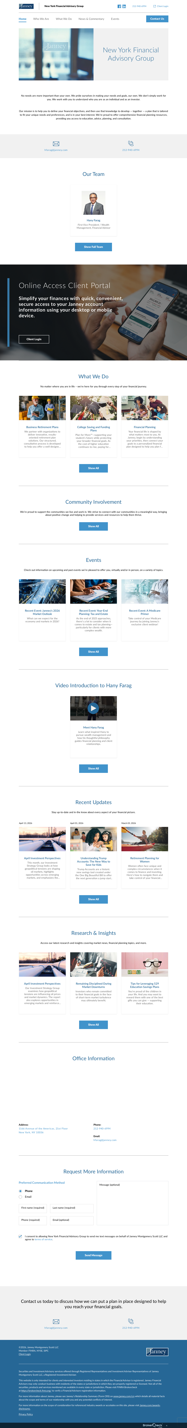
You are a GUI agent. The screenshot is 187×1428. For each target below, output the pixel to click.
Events (115, 19)
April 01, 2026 (76, 823)
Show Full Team (93, 247)
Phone (29, 1191)
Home (22, 19)
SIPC (46, 1351)
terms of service (43, 1239)
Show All (93, 468)
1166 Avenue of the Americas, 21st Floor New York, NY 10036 (43, 1131)
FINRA (32, 1351)
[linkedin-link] (124, 6)
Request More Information (93, 1171)
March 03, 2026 (128, 823)
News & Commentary (91, 19)
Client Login (34, 339)
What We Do (64, 19)
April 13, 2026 (25, 823)
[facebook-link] (119, 6)
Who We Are (41, 19)
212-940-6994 (130, 150)
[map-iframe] (93, 1093)
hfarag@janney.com (56, 150)
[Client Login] (160, 6)
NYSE (40, 1351)
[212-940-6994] (139, 6)
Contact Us (157, 19)
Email (28, 1196)
